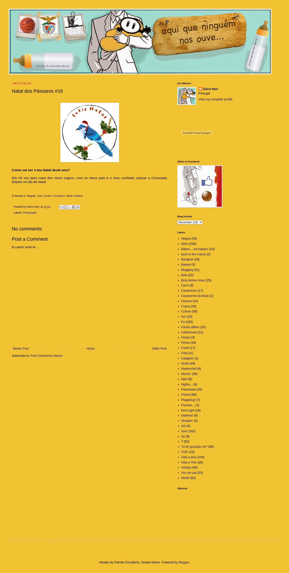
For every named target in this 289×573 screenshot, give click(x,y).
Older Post (159, 348)
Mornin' (186, 374)
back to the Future (193, 254)
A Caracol (58, 195)
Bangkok (187, 259)
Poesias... (188, 405)
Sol (183, 426)
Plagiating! (188, 400)
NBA (184, 379)
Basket (186, 264)
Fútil (184, 353)
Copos (185, 306)
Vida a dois (188, 457)
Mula (69, 195)
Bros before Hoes (193, 280)
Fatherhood (189, 332)
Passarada (29, 212)
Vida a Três (189, 462)
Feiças (185, 337)
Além (184, 244)
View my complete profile (216, 99)
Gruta (185, 363)
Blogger (184, 562)
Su (183, 436)
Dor (183, 316)
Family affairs (190, 327)
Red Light (187, 410)
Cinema (186, 301)
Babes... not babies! (194, 249)
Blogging (187, 270)
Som (184, 431)
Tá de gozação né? (194, 446)
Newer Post (21, 348)
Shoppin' (187, 420)
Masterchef (188, 368)
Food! (185, 348)
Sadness (187, 415)
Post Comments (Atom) (46, 355)
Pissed (185, 394)
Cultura (186, 311)
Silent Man (210, 89)
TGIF (184, 452)
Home (90, 348)
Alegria (186, 238)
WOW (185, 478)
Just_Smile (44, 195)
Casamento (189, 290)
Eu (183, 322)
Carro (185, 285)
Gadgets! (187, 358)
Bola (184, 275)
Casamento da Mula (195, 296)
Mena (79, 195)
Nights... (186, 384)
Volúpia (186, 467)
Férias (185, 342)
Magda (31, 195)
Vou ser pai (189, 472)
